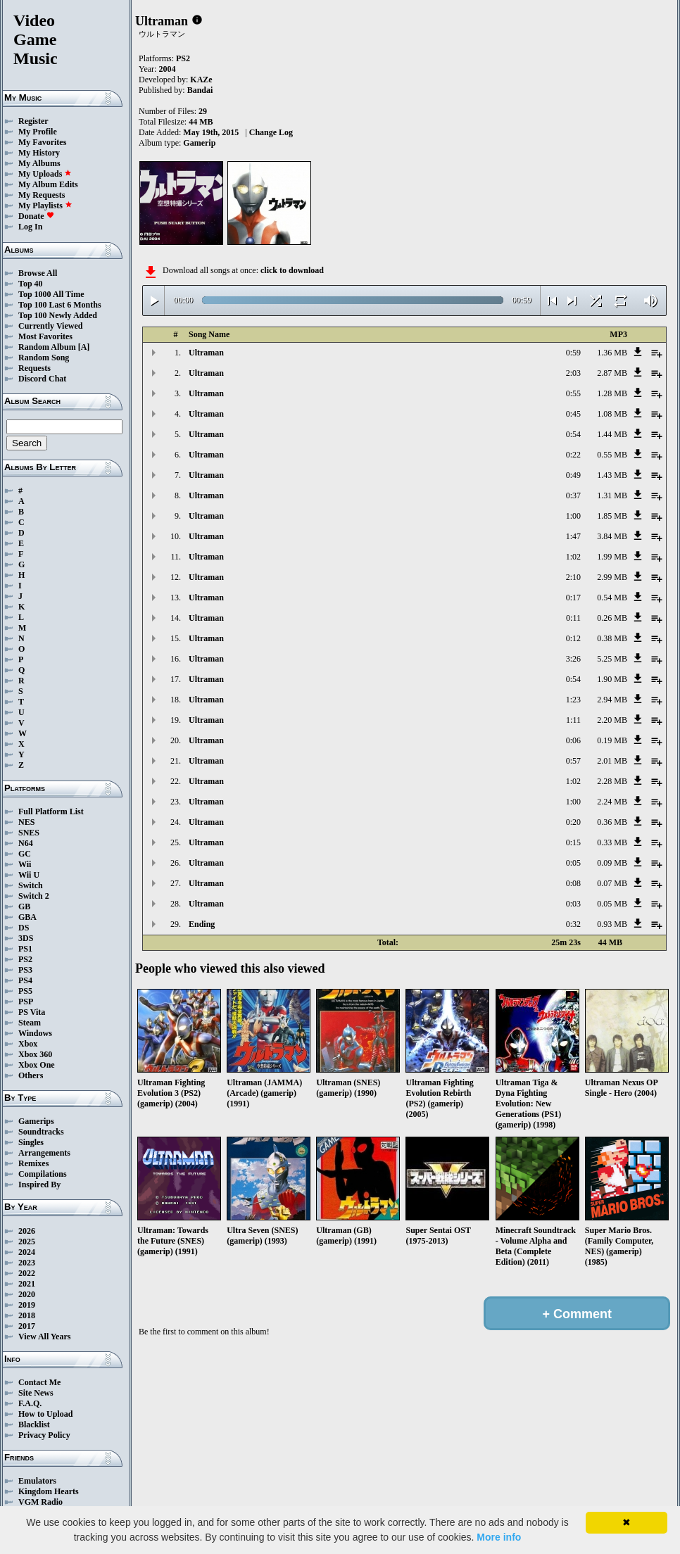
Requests (34, 368)
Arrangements (44, 1153)
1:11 (573, 720)
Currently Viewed (50, 326)
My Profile (37, 132)
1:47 (573, 536)
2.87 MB (612, 373)
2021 (26, 1284)
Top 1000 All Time (51, 294)
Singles (31, 1142)
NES (26, 822)
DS (23, 928)
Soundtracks (41, 1132)
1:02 (573, 557)
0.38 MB (612, 638)
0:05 (573, 863)
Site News (35, 1393)
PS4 (25, 980)
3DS (25, 938)
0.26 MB (612, 618)
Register (33, 121)
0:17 (573, 597)
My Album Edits (48, 184)
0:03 (573, 904)
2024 (26, 1252)
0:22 (573, 455)
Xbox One (36, 1065)
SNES (28, 833)
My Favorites (42, 142)
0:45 (573, 414)
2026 (26, 1231)
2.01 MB (612, 761)
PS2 (25, 959)
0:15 (573, 842)
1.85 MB (612, 516)
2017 (26, 1326)
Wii (24, 864)
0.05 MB (612, 904)
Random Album (47, 347)
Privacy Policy (44, 1435)
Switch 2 (33, 896)
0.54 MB (612, 597)
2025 (26, 1241)
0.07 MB (612, 883)
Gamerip (199, 143)
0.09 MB (612, 863)
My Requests (41, 195)
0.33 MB (612, 842)
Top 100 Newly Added (57, 315)
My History (39, 153)
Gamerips (36, 1121)
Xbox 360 (35, 1054)
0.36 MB (612, 822)
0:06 (573, 740)
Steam (29, 1023)
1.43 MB (612, 475)
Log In (30, 227)
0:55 (573, 393)
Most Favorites (45, 336)
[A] (84, 347)
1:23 (573, 700)
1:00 (573, 516)
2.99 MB (612, 577)
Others (30, 1075)
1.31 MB (612, 495)
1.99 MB (612, 557)
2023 (26, 1263)
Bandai (200, 90)
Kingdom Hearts (48, 1491)
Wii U (28, 875)
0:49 (573, 475)
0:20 (573, 822)
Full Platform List (51, 811)
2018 (26, 1315)
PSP (25, 1001)
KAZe (201, 79)
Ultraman (206, 353)
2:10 (573, 577)
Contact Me (39, 1382)
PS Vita (31, 1012)
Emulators (37, 1481)
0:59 (573, 353)
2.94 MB (612, 700)
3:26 (573, 659)
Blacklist (34, 1424)
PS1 (25, 949)
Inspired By (39, 1184)
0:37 (573, 495)
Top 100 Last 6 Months (59, 305)
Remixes (33, 1163)
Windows (35, 1033)
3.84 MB (612, 536)
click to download (292, 270)
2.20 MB (612, 720)
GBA (27, 917)
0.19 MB (612, 740)
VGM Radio (40, 1502)
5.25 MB (612, 659)
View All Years (44, 1336)
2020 (26, 1294)
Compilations (42, 1174)
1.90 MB (612, 679)
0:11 (573, 618)
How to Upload (45, 1414)
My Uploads (45, 174)
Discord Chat (42, 379)
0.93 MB (612, 924)
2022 (26, 1273)
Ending (202, 924)
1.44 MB (612, 434)
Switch (30, 885)
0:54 (573, 434)
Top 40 (30, 284)
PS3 (25, 970)
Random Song (43, 357)
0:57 (573, 761)
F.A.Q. (30, 1403)
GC (24, 854)
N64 (25, 843)
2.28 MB (612, 781)
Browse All (37, 273)
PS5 (25, 991)
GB (24, 906)
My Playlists (45, 205)
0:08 (573, 883)
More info (499, 1537)
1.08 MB (612, 414)
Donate (36, 216)
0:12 (573, 638)
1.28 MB (612, 393)
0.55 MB (612, 455)
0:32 (573, 924)
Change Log (271, 132)
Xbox (27, 1044)
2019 (26, 1305)
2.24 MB (612, 802)
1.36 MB (612, 353)
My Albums (39, 163)
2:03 (573, 373)
